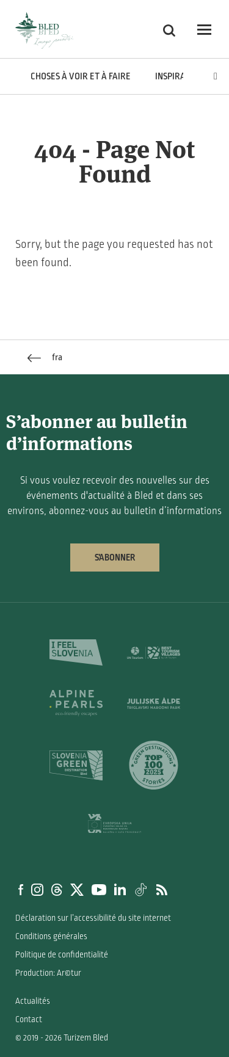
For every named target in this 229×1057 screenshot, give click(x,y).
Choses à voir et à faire (81, 76)
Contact (28, 1019)
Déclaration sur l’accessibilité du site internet (93, 918)
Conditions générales (51, 936)
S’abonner (115, 557)
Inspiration (179, 76)
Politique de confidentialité (61, 954)
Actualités (32, 1001)
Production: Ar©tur (48, 973)
